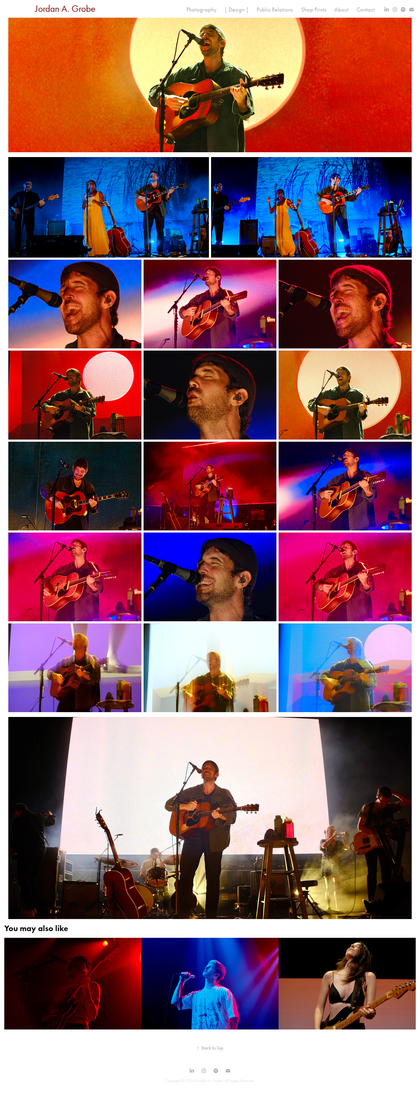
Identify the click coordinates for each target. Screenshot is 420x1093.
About (341, 9)
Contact (366, 9)
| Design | (236, 9)
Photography (201, 9)
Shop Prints (314, 9)
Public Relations (275, 9)
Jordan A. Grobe (65, 8)
